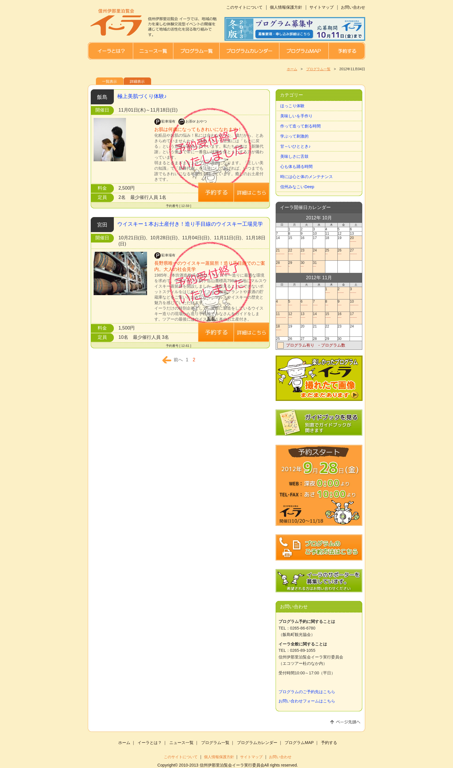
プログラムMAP (303, 51)
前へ (178, 359)
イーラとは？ (110, 51)
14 (319, 315)
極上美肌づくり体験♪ (142, 96)
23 (306, 251)
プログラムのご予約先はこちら (307, 691)
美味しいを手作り (296, 116)
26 (344, 251)
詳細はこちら (215, 192)
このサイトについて (244, 7)
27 (356, 251)
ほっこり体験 (292, 105)
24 (319, 251)
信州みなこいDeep (297, 186)
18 (282, 327)
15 (331, 315)
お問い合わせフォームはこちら (307, 701)
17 (356, 315)
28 (282, 264)
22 (294, 251)
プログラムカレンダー (249, 51)
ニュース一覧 (153, 51)
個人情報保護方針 (286, 7)
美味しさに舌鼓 (294, 156)
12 (294, 315)
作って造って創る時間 (300, 126)
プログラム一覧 (196, 51)
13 (306, 315)
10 (356, 302)
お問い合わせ (353, 7)
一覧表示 (109, 81)
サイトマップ (321, 7)
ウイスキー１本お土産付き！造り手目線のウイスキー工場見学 (190, 224)
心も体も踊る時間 (296, 166)
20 (356, 239)
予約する (346, 51)
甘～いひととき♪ (295, 146)
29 (294, 264)
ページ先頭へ (345, 722)
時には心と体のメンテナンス (306, 176)
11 (282, 315)
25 (331, 251)
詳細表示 (137, 81)
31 (319, 264)
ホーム (292, 69)
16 (344, 315)
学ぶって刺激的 (294, 136)
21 (282, 251)
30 (306, 264)
